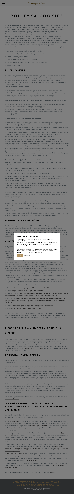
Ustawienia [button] (27, 255)
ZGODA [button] (20, 255)
